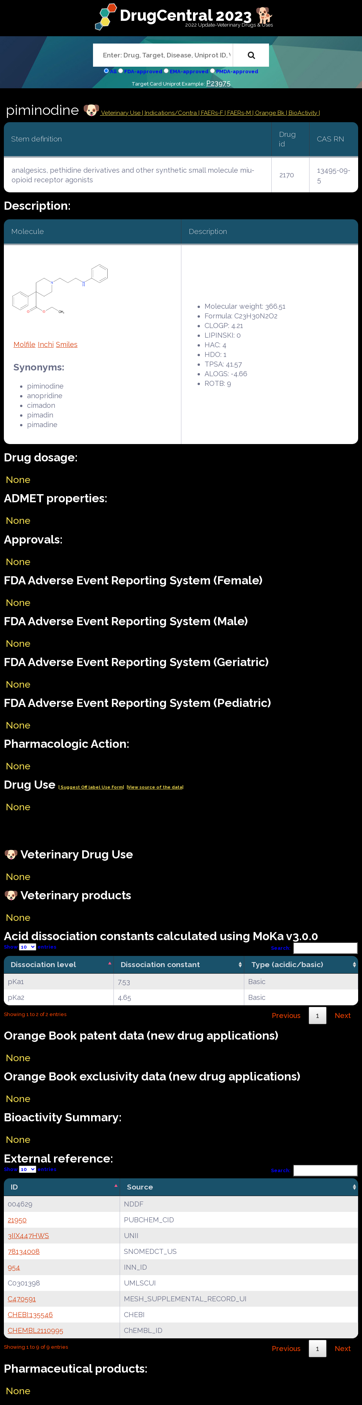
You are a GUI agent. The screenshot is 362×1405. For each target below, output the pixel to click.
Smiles (67, 344)
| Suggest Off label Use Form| (91, 787)
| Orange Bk (269, 112)
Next (343, 1015)
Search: (314, 948)
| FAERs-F (211, 112)
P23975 (218, 83)
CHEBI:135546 (30, 1315)
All (113, 71)
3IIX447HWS (28, 1236)
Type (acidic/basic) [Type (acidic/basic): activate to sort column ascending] (287, 964)
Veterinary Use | (122, 112)
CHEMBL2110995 (35, 1330)
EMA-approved (189, 71)
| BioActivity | (303, 112)
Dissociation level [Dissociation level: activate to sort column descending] (43, 964)
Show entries (30, 947)
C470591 (22, 1299)
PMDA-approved (237, 71)
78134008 (24, 1251)
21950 (17, 1220)
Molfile (25, 344)
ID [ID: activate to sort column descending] (14, 1187)
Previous (286, 1015)
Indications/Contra (171, 112)
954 (14, 1267)
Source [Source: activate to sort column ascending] (140, 1187)
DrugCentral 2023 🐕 (197, 15)
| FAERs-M (238, 112)
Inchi (46, 344)
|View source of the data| (155, 787)
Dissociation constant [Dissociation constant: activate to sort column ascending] (160, 964)
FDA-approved (143, 71)
